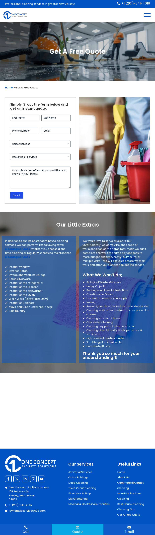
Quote (77, 531)
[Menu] (147, 15)
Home (9, 87)
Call (26, 531)
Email (129, 531)
